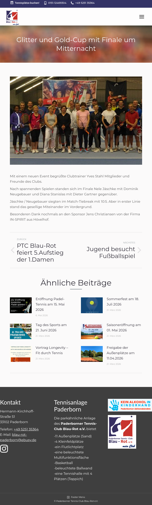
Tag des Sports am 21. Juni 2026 (51, 327)
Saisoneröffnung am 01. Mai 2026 (124, 327)
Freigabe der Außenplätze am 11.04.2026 (121, 353)
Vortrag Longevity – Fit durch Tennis (52, 350)
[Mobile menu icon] (141, 16)
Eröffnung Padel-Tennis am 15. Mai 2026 (50, 304)
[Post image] (21, 305)
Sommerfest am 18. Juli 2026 (123, 301)
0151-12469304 (57, 2)
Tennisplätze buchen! (24, 2)
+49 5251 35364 (84, 2)
